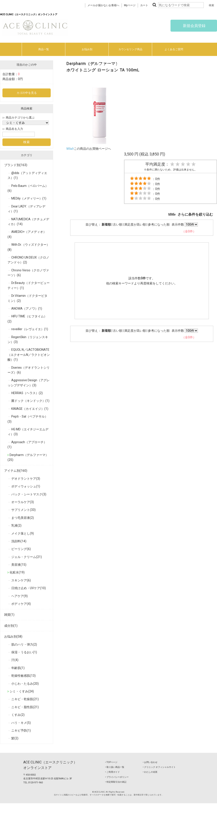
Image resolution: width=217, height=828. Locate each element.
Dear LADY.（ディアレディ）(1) (26, 209)
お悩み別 (87, 49)
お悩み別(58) (13, 636)
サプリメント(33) (23, 510)
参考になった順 (159, 224)
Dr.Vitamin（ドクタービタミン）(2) (27, 298)
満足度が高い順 (135, 224)
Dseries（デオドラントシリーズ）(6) (29, 370)
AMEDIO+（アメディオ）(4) (27, 234)
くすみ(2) (18, 715)
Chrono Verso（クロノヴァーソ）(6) (28, 272)
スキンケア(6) (21, 580)
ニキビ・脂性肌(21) (25, 707)
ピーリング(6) (21, 549)
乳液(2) (16, 525)
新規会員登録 (193, 25)
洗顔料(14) (18, 541)
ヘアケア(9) (19, 596)
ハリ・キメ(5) (21, 722)
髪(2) (14, 738)
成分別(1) (10, 625)
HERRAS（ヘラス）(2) (27, 393)
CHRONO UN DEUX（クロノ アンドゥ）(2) (28, 260)
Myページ (130, 5)
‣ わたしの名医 (150, 772)
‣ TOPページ (111, 762)
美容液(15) (18, 564)
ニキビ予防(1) (21, 730)
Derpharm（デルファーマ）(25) (28, 457)
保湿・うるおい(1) (24, 652)
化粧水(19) (17, 572)
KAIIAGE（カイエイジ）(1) (29, 408)
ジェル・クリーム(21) (26, 557)
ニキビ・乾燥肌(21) (25, 699)
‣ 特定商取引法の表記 (115, 782)
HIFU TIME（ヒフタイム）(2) (27, 318)
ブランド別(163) (15, 165)
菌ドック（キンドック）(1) (30, 400)
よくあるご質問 (174, 49)
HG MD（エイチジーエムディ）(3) (28, 431)
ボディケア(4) (21, 604)
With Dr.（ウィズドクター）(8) (29, 247)
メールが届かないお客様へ (103, 5)
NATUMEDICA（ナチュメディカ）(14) (28, 221)
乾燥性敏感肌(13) (23, 675)
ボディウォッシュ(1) (25, 486)
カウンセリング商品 (130, 49)
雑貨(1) (9, 614)
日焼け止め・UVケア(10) (28, 588)
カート (144, 5)
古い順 (117, 224)
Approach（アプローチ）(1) (27, 444)
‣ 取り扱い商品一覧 (114, 767)
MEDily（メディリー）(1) (28, 198)
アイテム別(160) (15, 470)
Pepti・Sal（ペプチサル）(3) (28, 419)
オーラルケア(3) (22, 502)
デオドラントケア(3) (25, 478)
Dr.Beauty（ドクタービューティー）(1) (29, 285)
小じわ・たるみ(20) (25, 683)
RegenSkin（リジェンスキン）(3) (28, 339)
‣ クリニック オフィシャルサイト (159, 767)
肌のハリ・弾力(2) (24, 644)
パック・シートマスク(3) (28, 494)
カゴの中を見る (27, 92)
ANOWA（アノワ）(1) (26, 308)
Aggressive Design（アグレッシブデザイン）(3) (29, 382)
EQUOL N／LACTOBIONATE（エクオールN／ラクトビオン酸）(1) (29, 354)
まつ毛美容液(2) (22, 517)
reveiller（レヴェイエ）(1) (29, 329)
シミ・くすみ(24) (22, 691)
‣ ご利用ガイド (112, 772)
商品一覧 (43, 49)
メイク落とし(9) (22, 533)
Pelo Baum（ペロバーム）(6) (28, 188)
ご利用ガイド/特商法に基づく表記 (108, 62)
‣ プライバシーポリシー (117, 777)
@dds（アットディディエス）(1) (27, 175)
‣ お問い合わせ (150, 762)
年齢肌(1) (18, 668)
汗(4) (14, 660)
